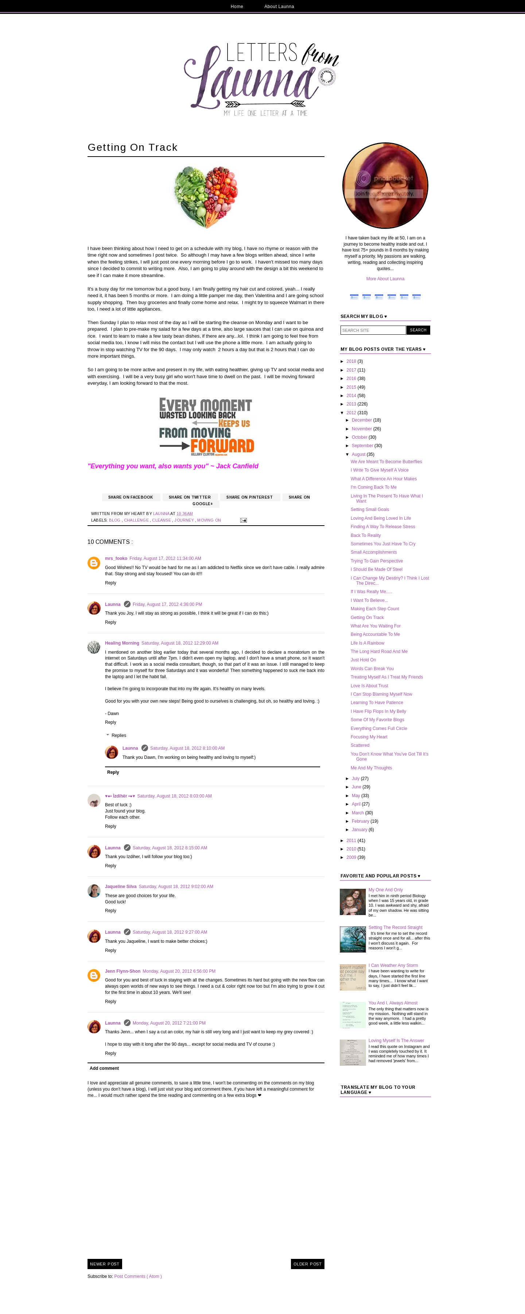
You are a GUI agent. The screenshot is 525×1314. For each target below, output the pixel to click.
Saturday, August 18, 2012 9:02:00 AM (176, 886)
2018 (352, 361)
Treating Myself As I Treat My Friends (387, 677)
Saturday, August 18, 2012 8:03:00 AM (174, 796)
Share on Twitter (190, 497)
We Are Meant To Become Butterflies (386, 461)
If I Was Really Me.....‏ (371, 591)
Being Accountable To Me (375, 634)
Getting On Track (367, 617)
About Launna (279, 6)
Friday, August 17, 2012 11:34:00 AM (165, 558)
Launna (113, 604)
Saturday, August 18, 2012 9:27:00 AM (170, 932)
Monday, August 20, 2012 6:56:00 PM (179, 971)
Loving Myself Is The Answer (396, 1040)
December (362, 420)
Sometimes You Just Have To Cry (383, 543)
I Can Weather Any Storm (393, 965)
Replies (119, 735)
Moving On (209, 520)
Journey (184, 520)
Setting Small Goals (370, 509)
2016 (352, 378)
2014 (352, 395)
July (356, 778)
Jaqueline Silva (121, 886)
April (357, 804)
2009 (352, 857)
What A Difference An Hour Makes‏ (384, 478)
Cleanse (162, 520)
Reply (110, 582)
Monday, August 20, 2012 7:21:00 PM (169, 1023)
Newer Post (105, 1264)
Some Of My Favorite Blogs (377, 719)
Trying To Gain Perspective (377, 561)
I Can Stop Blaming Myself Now (381, 694)
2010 (352, 849)
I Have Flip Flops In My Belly (378, 711)
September (363, 445)
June (357, 786)
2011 (352, 840)
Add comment (104, 1068)
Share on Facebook (131, 497)
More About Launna (385, 278)
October (360, 437)
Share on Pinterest (250, 497)
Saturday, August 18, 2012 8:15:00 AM (170, 847)
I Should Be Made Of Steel (376, 569)
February (361, 821)
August (359, 454)
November (362, 428)
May (356, 795)
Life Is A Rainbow (367, 643)
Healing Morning (122, 643)
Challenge (137, 520)
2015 (352, 387)
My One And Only (386, 889)
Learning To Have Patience (377, 702)
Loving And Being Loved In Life (381, 518)
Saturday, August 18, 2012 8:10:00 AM (187, 748)
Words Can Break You (372, 668)
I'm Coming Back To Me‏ (374, 487)
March (358, 812)
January (360, 829)
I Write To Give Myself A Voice (380, 470)
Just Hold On (363, 659)
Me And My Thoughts (371, 768)
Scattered (360, 745)
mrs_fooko (116, 558)
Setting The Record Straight (396, 927)
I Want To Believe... (369, 600)
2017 (352, 370)
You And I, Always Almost (393, 1003)
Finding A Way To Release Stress (383, 526)
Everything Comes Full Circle (379, 728)
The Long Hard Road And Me (379, 651)
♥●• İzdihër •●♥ (120, 796)
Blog (115, 520)
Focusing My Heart (369, 736)
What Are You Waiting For (376, 626)
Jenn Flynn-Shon (122, 971)
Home (237, 6)
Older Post (307, 1264)
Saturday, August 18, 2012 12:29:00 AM (179, 643)
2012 (352, 412)
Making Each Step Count (375, 608)
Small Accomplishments (374, 552)
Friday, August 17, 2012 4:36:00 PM (167, 604)
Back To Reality (366, 535)
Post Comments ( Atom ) (138, 1276)
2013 (352, 404)
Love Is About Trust (369, 685)
